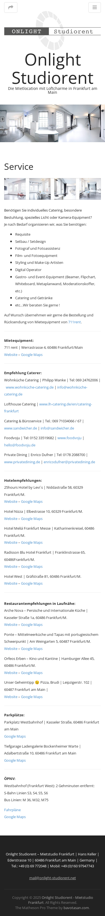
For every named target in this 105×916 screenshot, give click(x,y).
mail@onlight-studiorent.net (52, 877)
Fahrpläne (12, 809)
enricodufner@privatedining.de (69, 461)
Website (10, 354)
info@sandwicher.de (57, 428)
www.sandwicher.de (20, 428)
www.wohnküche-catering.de (30, 387)
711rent (74, 321)
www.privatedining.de (22, 461)
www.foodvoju (69, 437)
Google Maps (32, 354)
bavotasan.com (76, 907)
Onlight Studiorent (52, 68)
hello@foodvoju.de (19, 445)
